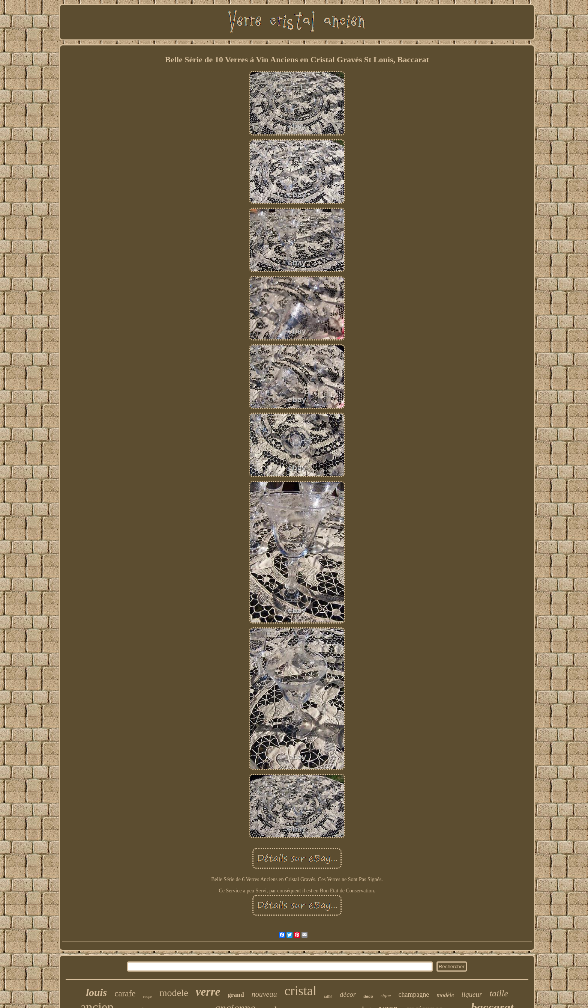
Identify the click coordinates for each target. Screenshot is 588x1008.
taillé (328, 996)
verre (208, 991)
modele (173, 992)
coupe (147, 996)
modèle (445, 995)
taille (498, 993)
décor (348, 994)
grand (236, 994)
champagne (413, 994)
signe (386, 995)
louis (96, 992)
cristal (300, 991)
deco (368, 996)
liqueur (472, 994)
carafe (124, 993)
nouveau (264, 994)
